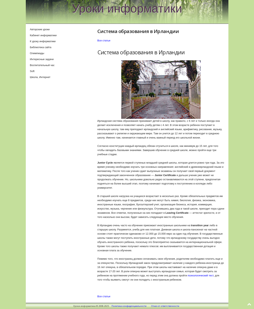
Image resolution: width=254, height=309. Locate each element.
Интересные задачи (42, 59)
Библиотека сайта (40, 47)
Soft (32, 71)
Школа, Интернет (40, 77)
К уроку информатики (43, 41)
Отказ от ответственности (165, 305)
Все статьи (103, 40)
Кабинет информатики (43, 35)
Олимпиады (37, 53)
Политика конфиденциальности (129, 305)
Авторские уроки (40, 29)
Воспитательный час (42, 65)
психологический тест (200, 275)
